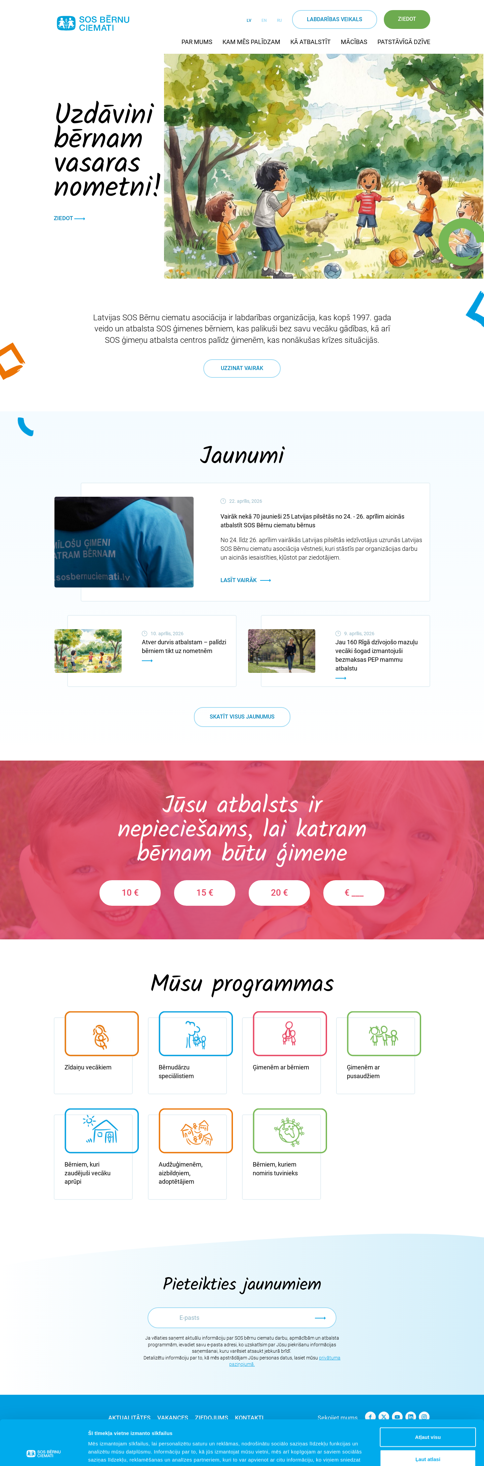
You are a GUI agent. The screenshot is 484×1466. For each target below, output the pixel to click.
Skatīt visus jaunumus (242, 717)
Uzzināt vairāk (242, 368)
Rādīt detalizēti (366, 1453)
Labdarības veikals (334, 19)
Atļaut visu (428, 1394)
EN (264, 20)
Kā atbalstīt (310, 41)
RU (279, 20)
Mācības (354, 41)
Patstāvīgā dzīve (403, 41)
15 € (204, 893)
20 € (279, 893)
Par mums (197, 41)
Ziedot (407, 19)
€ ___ (354, 893)
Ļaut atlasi (427, 1417)
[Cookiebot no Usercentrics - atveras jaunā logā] (43, 1453)
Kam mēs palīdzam (251, 41)
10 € (130, 893)
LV (249, 20)
